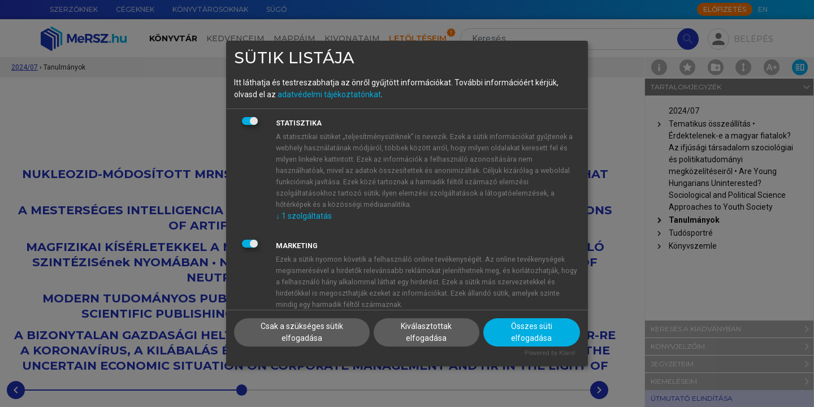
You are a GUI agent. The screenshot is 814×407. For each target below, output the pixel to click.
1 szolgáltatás (304, 215)
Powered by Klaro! (550, 353)
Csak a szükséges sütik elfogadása (302, 332)
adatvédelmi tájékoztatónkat (329, 94)
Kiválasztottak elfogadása (426, 332)
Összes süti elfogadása (531, 332)
